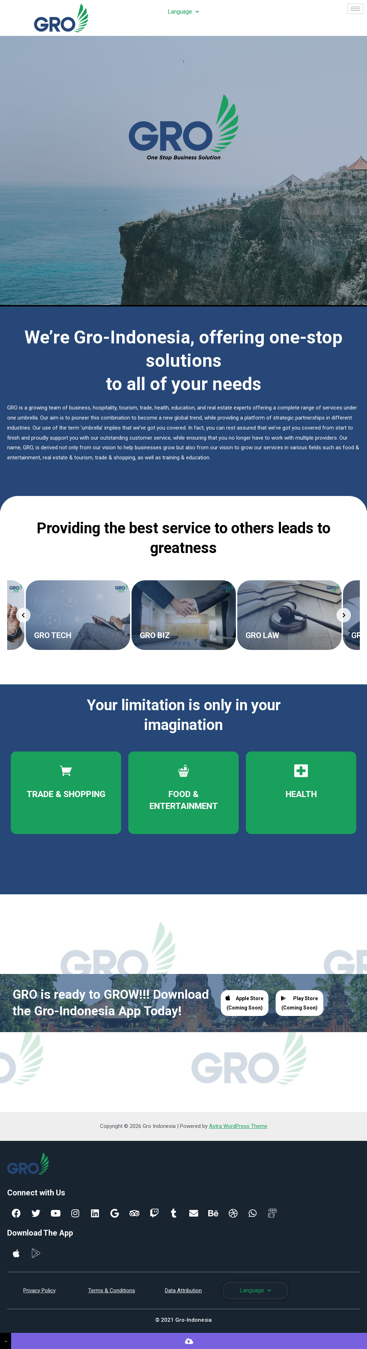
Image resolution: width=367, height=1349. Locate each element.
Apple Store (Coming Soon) (244, 1002)
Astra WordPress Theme (238, 1126)
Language (183, 11)
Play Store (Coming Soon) (299, 1003)
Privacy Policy (39, 1290)
